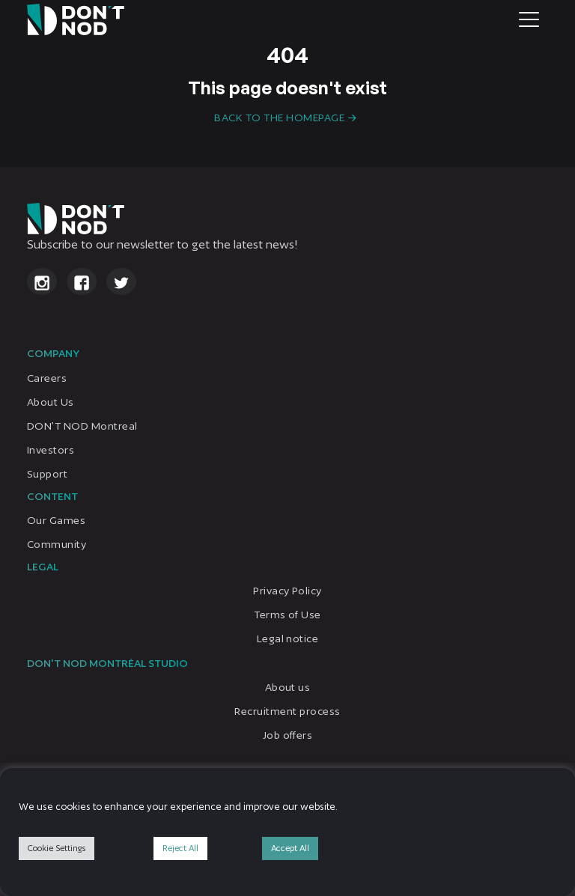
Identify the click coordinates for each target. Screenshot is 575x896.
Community (56, 543)
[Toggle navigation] (529, 19)
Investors (50, 449)
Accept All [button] (290, 848)
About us (288, 687)
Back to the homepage (279, 118)
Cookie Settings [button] (56, 848)
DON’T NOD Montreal (82, 425)
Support (47, 473)
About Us (50, 401)
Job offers (288, 735)
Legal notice (288, 638)
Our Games (56, 519)
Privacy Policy (287, 590)
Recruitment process (287, 711)
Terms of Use (287, 614)
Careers (47, 377)
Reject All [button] (180, 848)
